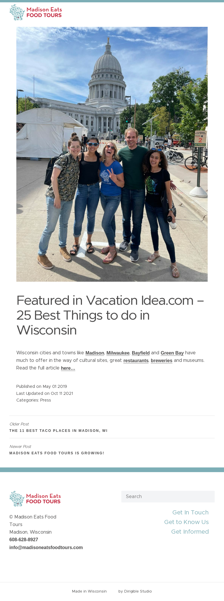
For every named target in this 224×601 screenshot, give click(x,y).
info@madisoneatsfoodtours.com (46, 547)
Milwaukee (118, 353)
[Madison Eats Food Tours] (35, 12)
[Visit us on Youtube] (32, 561)
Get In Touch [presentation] (190, 512)
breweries (161, 360)
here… (68, 368)
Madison (94, 353)
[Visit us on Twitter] (18, 561)
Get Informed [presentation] (190, 532)
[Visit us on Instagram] (25, 561)
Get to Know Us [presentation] (186, 522)
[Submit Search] (208, 496)
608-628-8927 (23, 539)
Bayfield (141, 353)
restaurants (135, 360)
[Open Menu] (216, 12)
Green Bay (172, 353)
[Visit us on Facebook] (11, 561)
